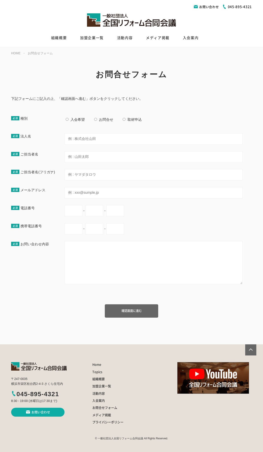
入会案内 (190, 38)
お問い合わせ (206, 6)
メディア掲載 (158, 38)
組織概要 (59, 38)
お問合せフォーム (104, 407)
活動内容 (125, 38)
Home (96, 364)
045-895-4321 (35, 394)
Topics (97, 371)
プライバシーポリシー (107, 422)
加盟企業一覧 (92, 38)
